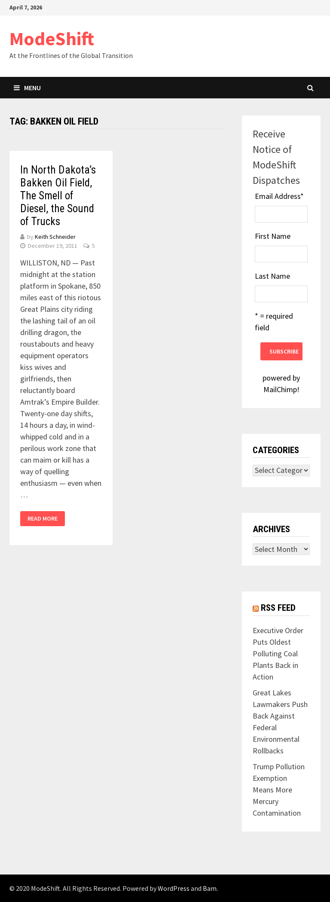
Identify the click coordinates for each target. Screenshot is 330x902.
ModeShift (51, 38)
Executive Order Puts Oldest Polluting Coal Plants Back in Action (278, 653)
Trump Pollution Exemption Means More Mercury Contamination (279, 790)
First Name (272, 236)
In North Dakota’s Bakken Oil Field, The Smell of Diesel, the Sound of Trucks (58, 196)
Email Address (279, 196)
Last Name (272, 276)
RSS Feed (278, 608)
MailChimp (280, 389)
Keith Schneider (55, 237)
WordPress (173, 888)
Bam (210, 888)
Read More (43, 518)
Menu (27, 87)
